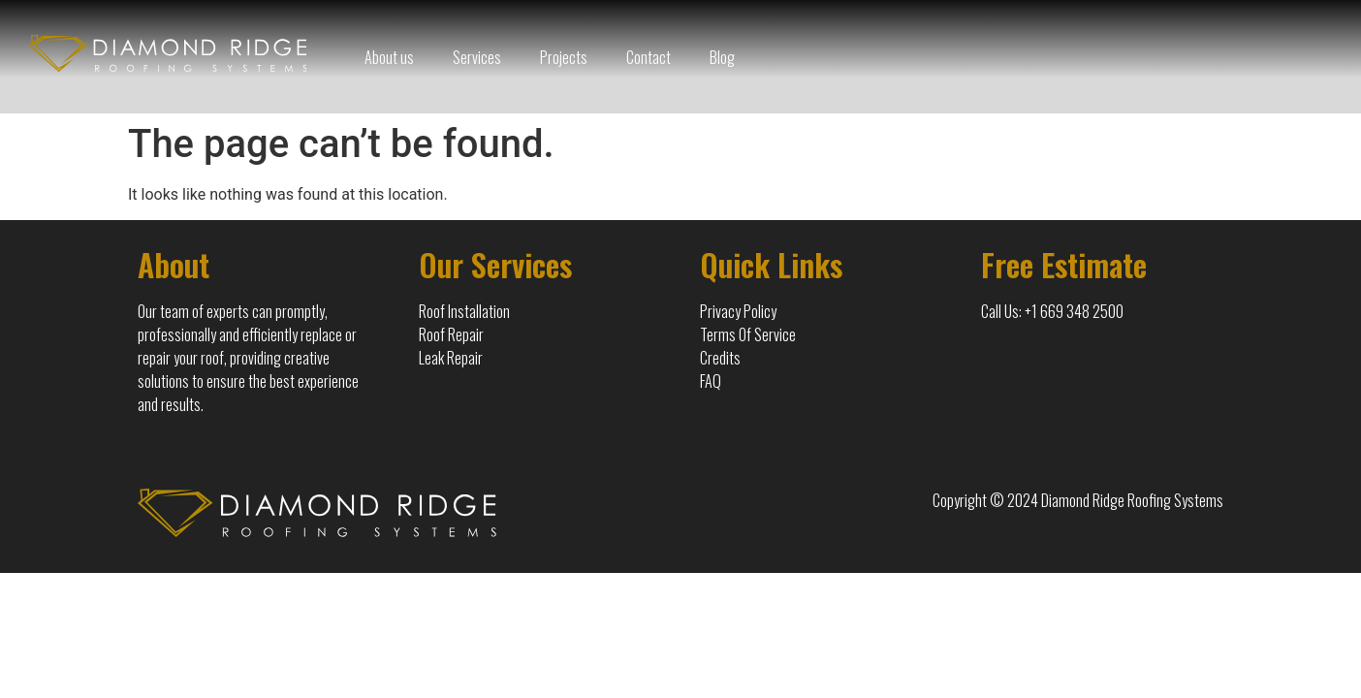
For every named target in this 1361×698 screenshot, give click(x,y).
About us (389, 57)
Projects (563, 57)
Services (477, 57)
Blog (722, 57)
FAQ (710, 381)
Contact (648, 57)
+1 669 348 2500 (1074, 311)
